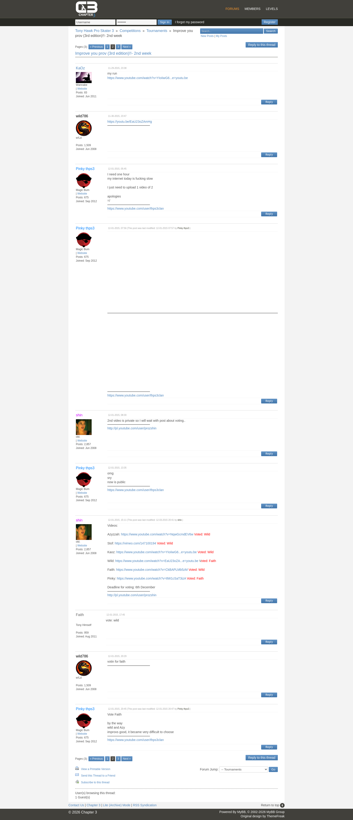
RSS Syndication (144, 805)
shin (180, 520)
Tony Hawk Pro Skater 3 (94, 31)
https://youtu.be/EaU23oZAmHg (129, 121)
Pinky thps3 (183, 228)
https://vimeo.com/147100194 (135, 543)
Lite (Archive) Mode (116, 805)
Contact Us (76, 805)
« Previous (96, 46)
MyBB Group (276, 812)
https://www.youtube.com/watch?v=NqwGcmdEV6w (157, 534)
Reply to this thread (261, 45)
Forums (232, 9)
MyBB (241, 812)
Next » (127, 46)
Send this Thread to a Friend (98, 775)
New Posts (207, 36)
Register (270, 22)
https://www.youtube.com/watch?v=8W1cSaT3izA (151, 578)
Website (82, 88)
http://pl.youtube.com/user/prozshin (131, 428)
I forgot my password (189, 22)
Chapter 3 (93, 805)
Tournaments (157, 31)
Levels (272, 9)
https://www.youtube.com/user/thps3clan (135, 208)
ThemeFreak (276, 816)
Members (252, 9)
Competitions (130, 31)
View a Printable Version (95, 769)
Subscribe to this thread (95, 782)
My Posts (221, 36)
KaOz (80, 68)
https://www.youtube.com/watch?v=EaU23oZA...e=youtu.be (156, 561)
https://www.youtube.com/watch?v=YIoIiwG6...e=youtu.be (147, 78)
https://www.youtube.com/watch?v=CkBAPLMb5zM (152, 569)
